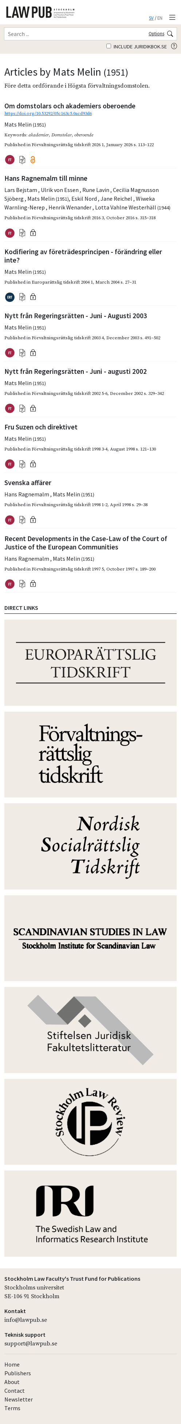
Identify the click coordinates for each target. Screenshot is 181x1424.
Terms (12, 1408)
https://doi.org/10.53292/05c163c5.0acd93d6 (48, 113)
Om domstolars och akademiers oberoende (69, 105)
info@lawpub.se (25, 1320)
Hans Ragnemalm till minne (45, 178)
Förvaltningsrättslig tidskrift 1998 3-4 (69, 449)
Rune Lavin (96, 189)
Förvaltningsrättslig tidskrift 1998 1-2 (69, 505)
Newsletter (18, 1399)
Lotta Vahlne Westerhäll (132, 207)
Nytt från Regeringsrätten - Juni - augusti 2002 (75, 371)
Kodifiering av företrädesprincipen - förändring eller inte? (83, 255)
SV (151, 18)
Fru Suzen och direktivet (41, 427)
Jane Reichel (117, 198)
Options (156, 33)
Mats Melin (25, 124)
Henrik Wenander (70, 207)
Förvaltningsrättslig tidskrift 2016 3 (68, 218)
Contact (14, 1390)
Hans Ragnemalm (27, 494)
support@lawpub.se (30, 1343)
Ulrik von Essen (60, 189)
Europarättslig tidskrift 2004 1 (62, 282)
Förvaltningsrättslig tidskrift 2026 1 (68, 145)
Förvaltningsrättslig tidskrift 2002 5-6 (69, 393)
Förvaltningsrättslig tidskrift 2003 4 (68, 338)
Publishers (17, 1373)
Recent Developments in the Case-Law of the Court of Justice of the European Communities (85, 542)
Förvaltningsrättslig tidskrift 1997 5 (68, 569)
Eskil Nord (84, 198)
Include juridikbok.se (136, 46)
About (12, 1381)
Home (12, 1364)
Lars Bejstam (21, 189)
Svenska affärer (27, 482)
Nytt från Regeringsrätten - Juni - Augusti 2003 (75, 315)
